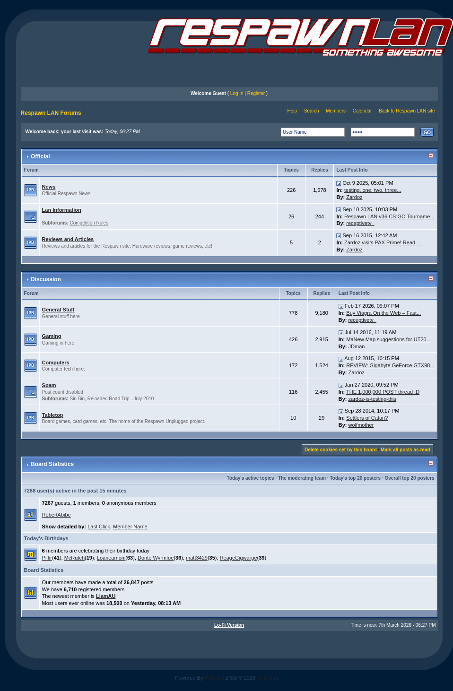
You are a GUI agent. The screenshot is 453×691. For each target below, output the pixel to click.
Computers (56, 362)
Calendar (362, 110)
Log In (237, 93)
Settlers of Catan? (367, 418)
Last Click (98, 526)
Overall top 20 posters (410, 478)
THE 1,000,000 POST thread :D (382, 392)
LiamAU (106, 596)
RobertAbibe (56, 515)
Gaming (51, 336)
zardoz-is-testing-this (372, 399)
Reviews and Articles (68, 239)
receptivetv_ (360, 223)
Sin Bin (77, 398)
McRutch (74, 558)
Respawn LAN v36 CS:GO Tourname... (389, 216)
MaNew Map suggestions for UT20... (388, 339)
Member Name (130, 526)
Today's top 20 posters (355, 478)
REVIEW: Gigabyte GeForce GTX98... (390, 365)
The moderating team (302, 478)
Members (336, 110)
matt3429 (197, 558)
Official (40, 156)
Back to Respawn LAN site (407, 110)
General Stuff (58, 309)
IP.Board (214, 678)
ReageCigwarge (238, 558)
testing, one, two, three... (372, 190)
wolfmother (361, 425)
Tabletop (52, 415)
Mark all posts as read (405, 449)
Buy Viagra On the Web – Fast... (383, 313)
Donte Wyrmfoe (156, 558)
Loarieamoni (111, 558)
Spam (49, 385)
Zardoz (354, 197)
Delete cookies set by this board (341, 449)
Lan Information (61, 210)
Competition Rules (89, 222)
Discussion (46, 279)
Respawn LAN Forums (51, 113)
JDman (356, 346)
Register (256, 93)
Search (311, 110)
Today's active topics (250, 478)
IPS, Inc (267, 678)
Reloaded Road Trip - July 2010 (120, 398)
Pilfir (47, 558)
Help (292, 110)
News (49, 187)
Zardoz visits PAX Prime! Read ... (382, 242)
